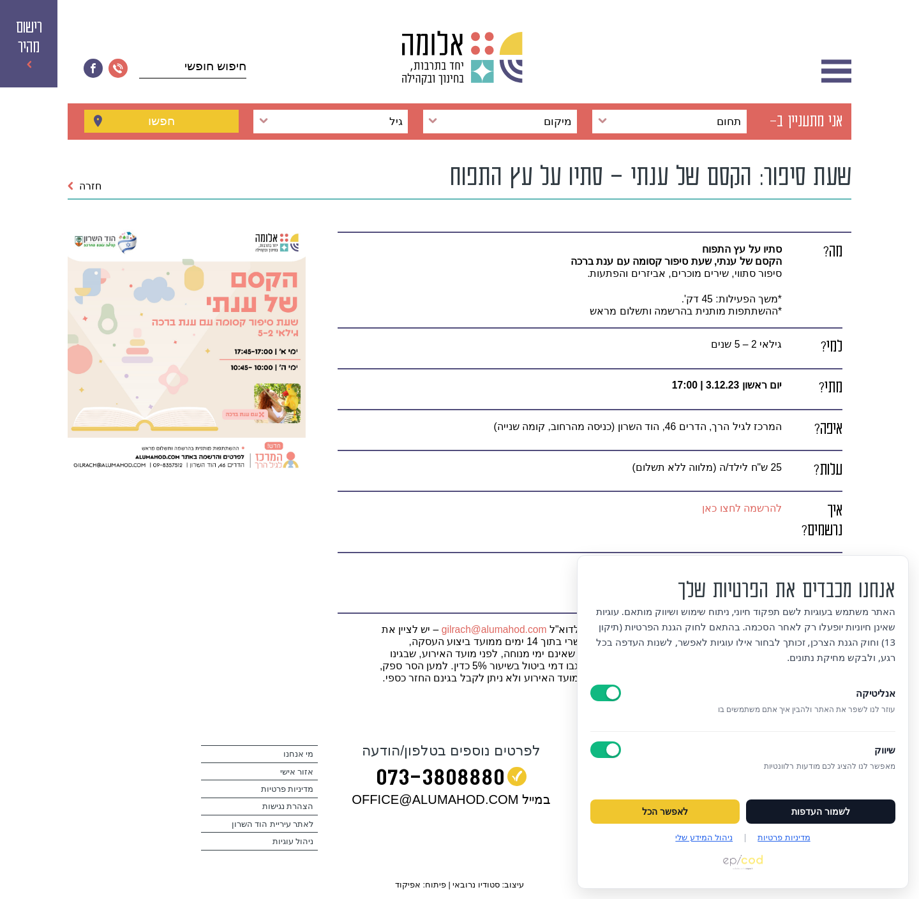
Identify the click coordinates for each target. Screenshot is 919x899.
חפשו (161, 121)
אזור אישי (297, 772)
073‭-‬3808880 (440, 779)
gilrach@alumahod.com (494, 629)
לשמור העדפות (820, 811)
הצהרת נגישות (288, 806)
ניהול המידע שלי (704, 837)
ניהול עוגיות (293, 841)
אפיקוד (408, 884)
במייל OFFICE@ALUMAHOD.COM (451, 799)
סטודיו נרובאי (476, 884)
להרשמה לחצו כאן (742, 508)
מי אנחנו (298, 754)
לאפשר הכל (665, 811)
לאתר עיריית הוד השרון (273, 824)
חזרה (84, 186)
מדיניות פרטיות (287, 789)
